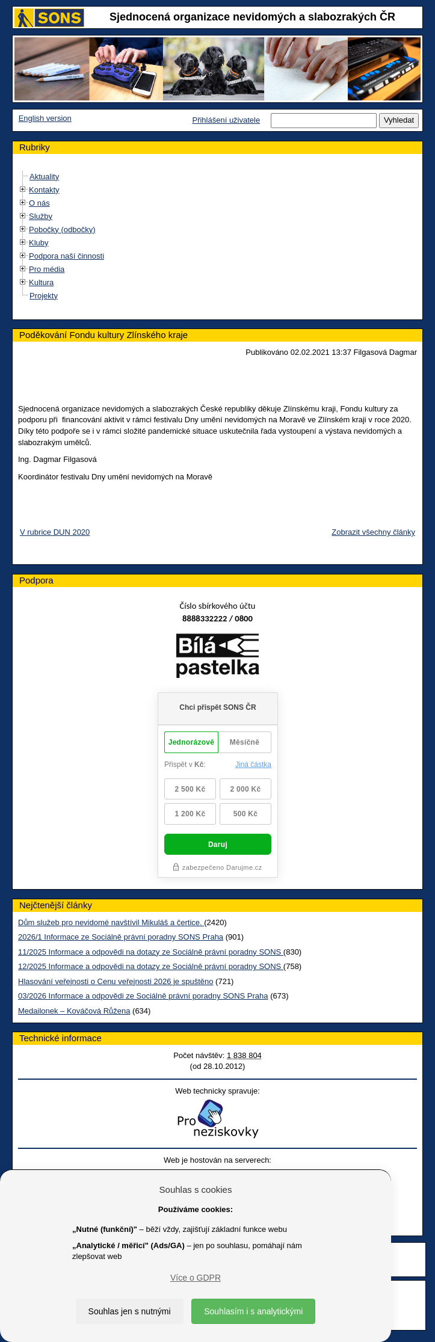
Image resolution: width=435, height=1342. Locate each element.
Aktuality (44, 176)
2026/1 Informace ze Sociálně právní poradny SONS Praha (120, 936)
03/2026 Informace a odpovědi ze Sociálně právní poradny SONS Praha (143, 995)
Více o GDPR (195, 1277)
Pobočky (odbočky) (62, 229)
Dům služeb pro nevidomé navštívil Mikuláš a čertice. (111, 922)
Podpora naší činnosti (66, 255)
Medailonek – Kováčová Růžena (74, 1010)
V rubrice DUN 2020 (55, 532)
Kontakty (44, 189)
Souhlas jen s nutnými (129, 1311)
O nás (39, 203)
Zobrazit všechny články (373, 532)
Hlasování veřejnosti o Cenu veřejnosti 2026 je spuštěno (115, 981)
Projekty (43, 295)
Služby (40, 216)
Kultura (41, 282)
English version (45, 118)
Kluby (39, 242)
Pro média (46, 269)
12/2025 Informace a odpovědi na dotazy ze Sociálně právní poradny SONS (150, 966)
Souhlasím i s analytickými (253, 1311)
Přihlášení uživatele (226, 120)
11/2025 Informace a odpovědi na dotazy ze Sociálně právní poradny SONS (150, 951)
